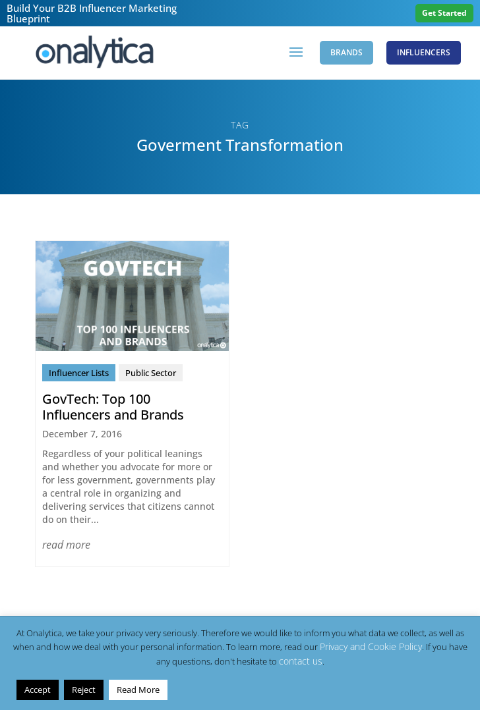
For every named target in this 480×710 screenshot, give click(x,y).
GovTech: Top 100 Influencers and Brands (113, 406)
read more (66, 544)
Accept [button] (37, 690)
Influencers (423, 52)
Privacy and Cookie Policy (371, 646)
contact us (300, 661)
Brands (346, 52)
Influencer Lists (79, 373)
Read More (138, 690)
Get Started (444, 12)
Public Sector (150, 373)
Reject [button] (84, 690)
